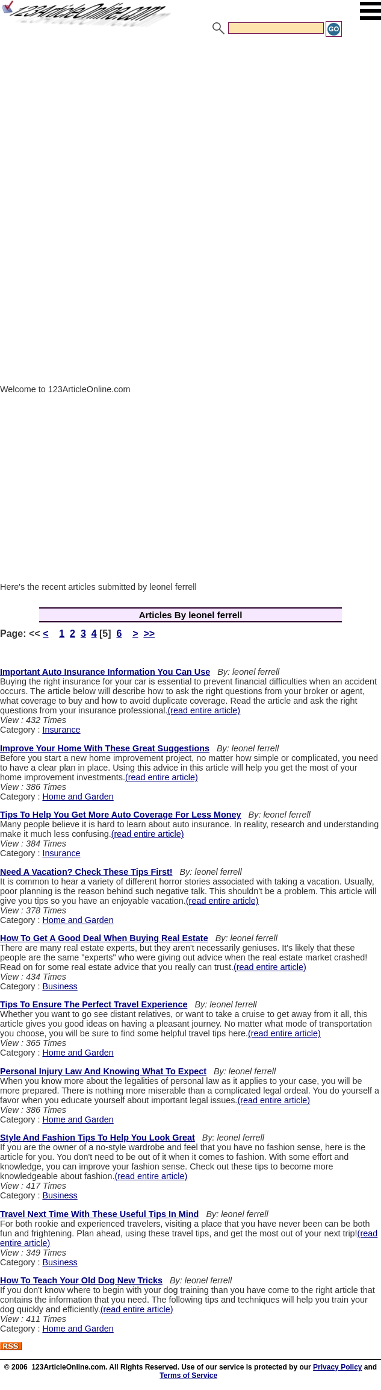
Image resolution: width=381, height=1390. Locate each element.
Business (59, 986)
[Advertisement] (190, 128)
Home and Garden (77, 796)
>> (149, 633)
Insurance (61, 729)
